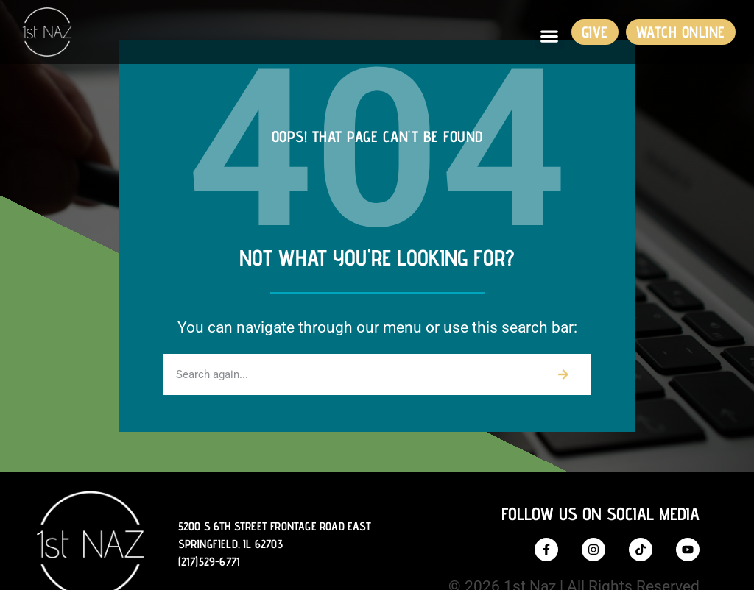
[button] (549, 35)
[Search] (563, 374)
